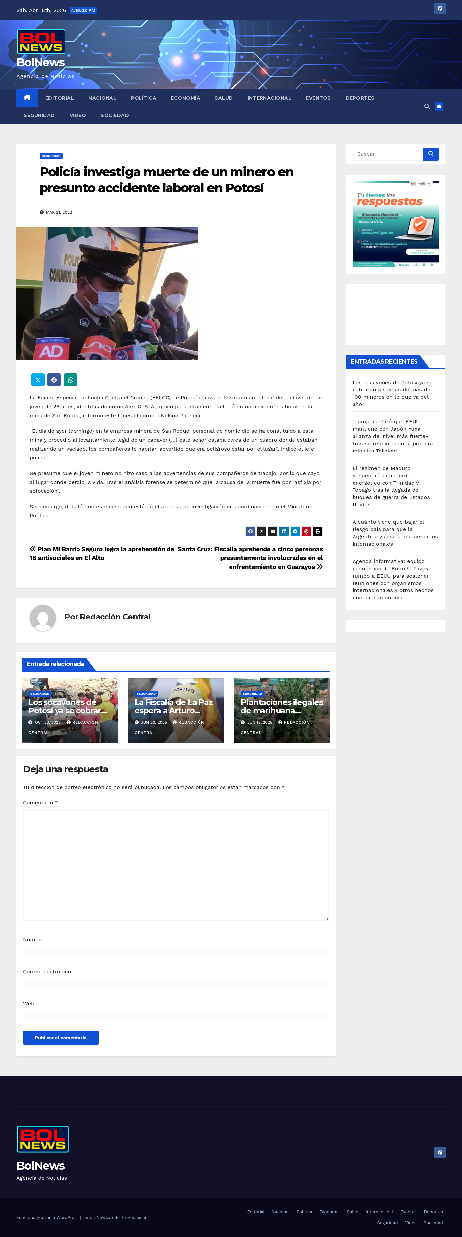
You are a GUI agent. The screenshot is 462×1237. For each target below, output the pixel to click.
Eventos (318, 98)
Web (28, 1003)
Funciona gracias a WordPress (48, 1217)
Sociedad (115, 115)
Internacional (270, 98)
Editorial (59, 98)
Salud (224, 98)
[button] (427, 106)
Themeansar (134, 1217)
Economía (185, 98)
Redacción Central (115, 616)
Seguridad (39, 115)
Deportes (360, 98)
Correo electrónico (47, 971)
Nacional (102, 98)
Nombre (33, 939)
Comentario (40, 802)
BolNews (40, 62)
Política (143, 98)
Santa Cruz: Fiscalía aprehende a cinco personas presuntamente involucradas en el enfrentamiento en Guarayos (250, 558)
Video (78, 115)
